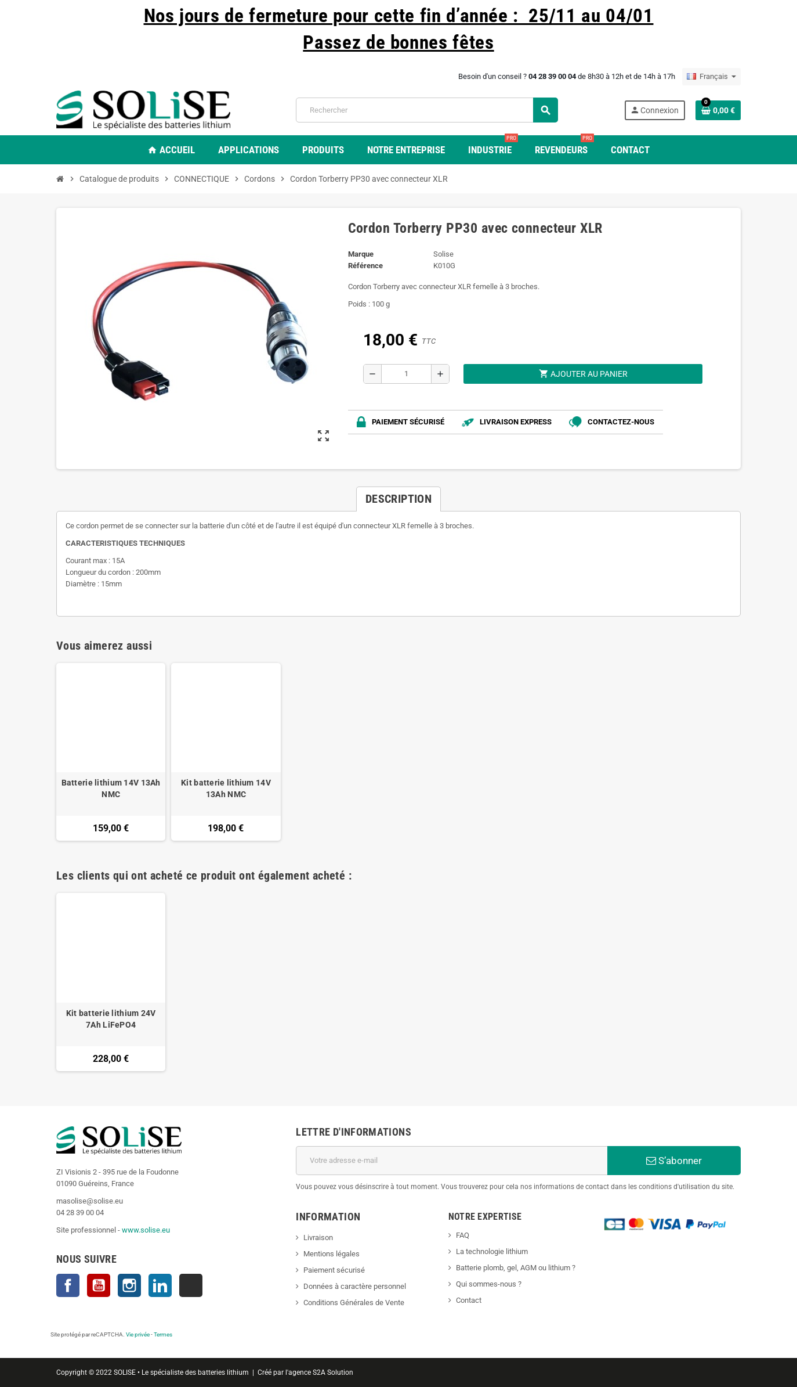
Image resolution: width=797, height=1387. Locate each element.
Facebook (67, 1285)
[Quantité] (406, 374)
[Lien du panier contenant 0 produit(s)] (718, 110)
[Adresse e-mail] (451, 1160)
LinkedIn (160, 1285)
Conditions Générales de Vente (353, 1302)
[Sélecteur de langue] (711, 76)
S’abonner (674, 1160)
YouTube (98, 1285)
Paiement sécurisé (334, 1270)
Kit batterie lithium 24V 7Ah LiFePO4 (111, 1018)
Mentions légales (331, 1253)
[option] (110, 982)
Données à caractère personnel (354, 1286)
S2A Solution (333, 1372)
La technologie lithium (492, 1251)
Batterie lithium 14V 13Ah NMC (111, 788)
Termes (163, 1334)
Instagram (129, 1285)
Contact (468, 1300)
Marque (361, 254)
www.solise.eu (146, 1230)
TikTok (190, 1285)
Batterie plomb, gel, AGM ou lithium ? (515, 1267)
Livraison (318, 1237)
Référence (365, 265)
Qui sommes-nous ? (488, 1284)
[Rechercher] (426, 110)
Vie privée (138, 1334)
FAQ (462, 1235)
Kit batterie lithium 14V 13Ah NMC (226, 788)
